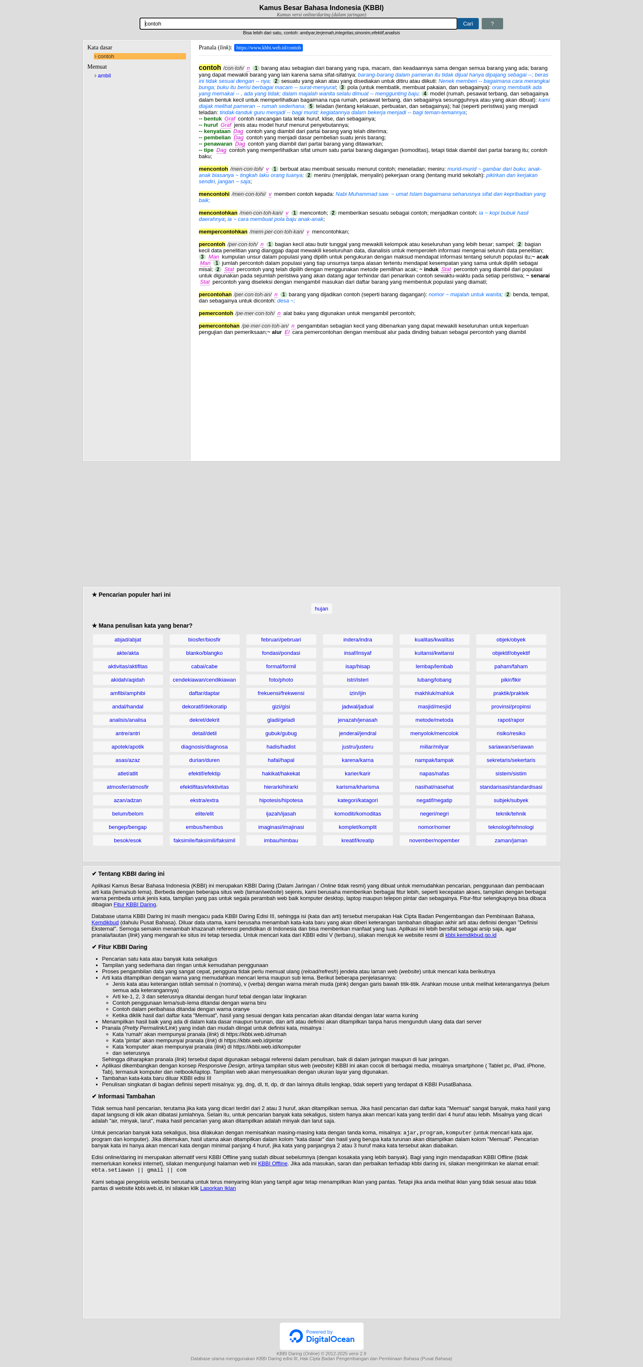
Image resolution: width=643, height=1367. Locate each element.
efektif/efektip (205, 773)
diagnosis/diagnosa (204, 747)
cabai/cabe (204, 666)
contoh (106, 56)
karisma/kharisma (357, 787)
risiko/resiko (511, 733)
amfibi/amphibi (127, 693)
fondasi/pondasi (281, 653)
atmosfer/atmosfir (128, 787)
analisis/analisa (127, 720)
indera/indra (357, 639)
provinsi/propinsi (511, 706)
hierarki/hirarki (281, 787)
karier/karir (357, 773)
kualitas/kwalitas (434, 639)
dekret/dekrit (204, 720)
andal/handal (127, 706)
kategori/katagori (358, 800)
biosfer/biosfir (204, 639)
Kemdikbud (105, 922)
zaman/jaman (511, 840)
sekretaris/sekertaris (511, 760)
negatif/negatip (434, 800)
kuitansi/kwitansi (434, 653)
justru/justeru (357, 747)
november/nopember (434, 840)
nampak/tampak (434, 760)
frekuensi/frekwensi (281, 693)
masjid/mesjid (434, 706)
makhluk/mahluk (434, 693)
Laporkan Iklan (218, 1190)
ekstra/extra (204, 800)
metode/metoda (434, 720)
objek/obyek (510, 639)
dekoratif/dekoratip (204, 706)
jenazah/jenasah (358, 720)
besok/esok (128, 840)
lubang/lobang (434, 680)
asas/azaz (128, 760)
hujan (321, 608)
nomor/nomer (434, 827)
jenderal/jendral (358, 733)
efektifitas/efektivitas (204, 787)
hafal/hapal (281, 760)
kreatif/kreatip (357, 840)
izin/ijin (357, 693)
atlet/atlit (128, 773)
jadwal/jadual (357, 706)
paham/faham (511, 666)
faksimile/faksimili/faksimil (204, 840)
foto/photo (281, 680)
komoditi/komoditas (357, 813)
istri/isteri (357, 680)
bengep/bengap (128, 827)
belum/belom (127, 813)
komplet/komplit (358, 827)
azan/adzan (128, 800)
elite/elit (204, 813)
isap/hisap (358, 666)
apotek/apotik (127, 747)
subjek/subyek (511, 800)
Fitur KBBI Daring (135, 904)
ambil (104, 75)
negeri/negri (434, 813)
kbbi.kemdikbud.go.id (470, 935)
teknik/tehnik (511, 813)
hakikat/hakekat (281, 773)
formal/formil (281, 666)
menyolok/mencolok (435, 733)
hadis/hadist (280, 747)
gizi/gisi (281, 706)
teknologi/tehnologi (511, 827)
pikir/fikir (511, 680)
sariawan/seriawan (511, 747)
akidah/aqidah (128, 680)
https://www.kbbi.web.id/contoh (268, 48)
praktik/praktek (511, 693)
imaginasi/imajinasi (281, 827)
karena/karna (358, 760)
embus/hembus (204, 827)
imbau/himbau (281, 840)
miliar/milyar (434, 747)
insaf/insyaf (357, 653)
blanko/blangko (204, 653)
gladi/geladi (281, 720)
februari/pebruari (281, 639)
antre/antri (128, 733)
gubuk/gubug (281, 733)
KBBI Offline (273, 1164)
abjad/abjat (127, 639)
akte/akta (128, 653)
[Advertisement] (375, 393)
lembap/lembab (434, 666)
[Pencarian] (298, 23)
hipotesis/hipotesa (281, 800)
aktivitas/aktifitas (128, 666)
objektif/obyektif (511, 653)
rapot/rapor (511, 720)
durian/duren (204, 760)
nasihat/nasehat (434, 787)
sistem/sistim (511, 773)
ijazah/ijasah (281, 813)
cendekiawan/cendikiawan (204, 680)
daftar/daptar (204, 693)
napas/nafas (434, 773)
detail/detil (204, 733)
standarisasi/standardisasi (511, 787)
